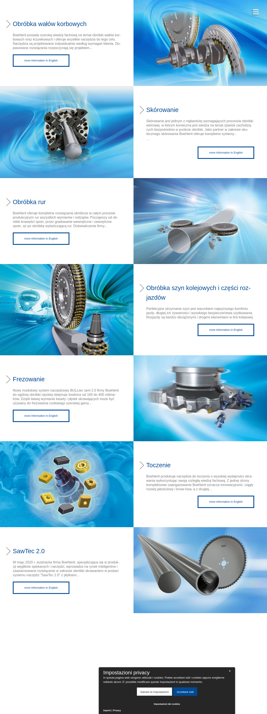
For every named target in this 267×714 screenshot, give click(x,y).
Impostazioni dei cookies (167, 704)
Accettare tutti (185, 692)
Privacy (117, 710)
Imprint (107, 710)
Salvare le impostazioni (154, 692)
